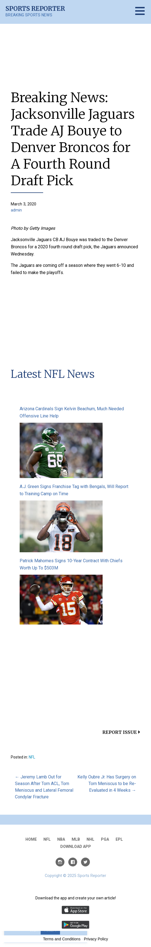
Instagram (60, 862)
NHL (90, 839)
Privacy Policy (96, 939)
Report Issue (119, 732)
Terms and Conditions (61, 939)
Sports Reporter (35, 8)
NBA (61, 839)
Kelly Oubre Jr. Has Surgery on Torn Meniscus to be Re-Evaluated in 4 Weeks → (106, 783)
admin (16, 210)
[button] (143, 14)
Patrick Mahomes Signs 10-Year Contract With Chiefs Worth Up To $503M (71, 564)
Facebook (72, 862)
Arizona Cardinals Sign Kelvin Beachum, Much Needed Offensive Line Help (72, 412)
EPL (119, 839)
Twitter (85, 862)
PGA (105, 839)
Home (31, 839)
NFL (32, 757)
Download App (75, 846)
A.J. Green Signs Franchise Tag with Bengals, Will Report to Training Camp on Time (74, 490)
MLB (76, 839)
